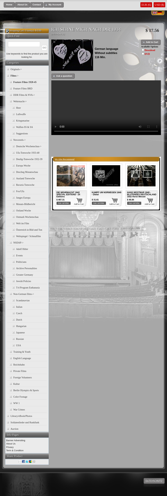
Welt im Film (22, 223)
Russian (20, 339)
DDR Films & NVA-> (24, 95)
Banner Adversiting (15, 440)
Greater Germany (24, 275)
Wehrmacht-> (20, 101)
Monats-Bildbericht (25, 204)
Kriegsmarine (22, 120)
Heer (18, 108)
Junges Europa (23, 197)
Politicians (21, 262)
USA (18, 345)
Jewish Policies (23, 281)
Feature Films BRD (23, 88)
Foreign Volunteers (22, 377)
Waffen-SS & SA (24, 127)
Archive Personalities (26, 268)
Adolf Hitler (22, 249)
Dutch (19, 319)
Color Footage (20, 397)
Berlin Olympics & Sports (26, 390)
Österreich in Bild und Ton (29, 230)
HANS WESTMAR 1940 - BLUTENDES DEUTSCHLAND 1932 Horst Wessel (141, 194)
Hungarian (21, 326)
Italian (19, 307)
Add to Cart (79, 204)
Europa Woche (23, 165)
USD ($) (159, 4)
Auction (14, 429)
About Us (10, 443)
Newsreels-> (19, 140)
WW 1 (16, 403)
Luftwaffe (21, 114)
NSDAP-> (18, 242)
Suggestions (22, 133)
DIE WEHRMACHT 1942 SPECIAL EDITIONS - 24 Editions (68, 194)
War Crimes (19, 409)
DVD (147, 54)
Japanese (20, 332)
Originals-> (16, 69)
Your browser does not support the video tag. (106, 107)
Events (19, 255)
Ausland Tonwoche (25, 178)
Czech (19, 313)
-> (15, 75)
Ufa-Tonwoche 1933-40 (27, 153)
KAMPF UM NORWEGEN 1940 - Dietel (106, 193)
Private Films (19, 371)
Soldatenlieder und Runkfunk (25, 422)
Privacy (10, 447)
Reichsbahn (19, 364)
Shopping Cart (17, 30)
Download (150, 50)
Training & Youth (22, 352)
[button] (9, 4)
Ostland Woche (23, 210)
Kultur (16, 384)
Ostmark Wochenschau (27, 217)
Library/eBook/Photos (21, 416)
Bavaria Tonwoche (25, 185)
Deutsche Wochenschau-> (28, 146)
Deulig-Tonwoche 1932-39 (29, 159)
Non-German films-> (23, 294)
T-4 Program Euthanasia (28, 287)
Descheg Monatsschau (27, 172)
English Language (22, 358)
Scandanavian (23, 300)
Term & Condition (15, 450)
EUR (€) (146, 4)
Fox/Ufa (20, 191)
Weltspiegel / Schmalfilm (28, 236)
